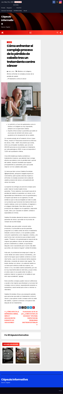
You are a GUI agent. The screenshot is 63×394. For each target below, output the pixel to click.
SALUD (25, 10)
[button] (57, 32)
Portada (3, 7)
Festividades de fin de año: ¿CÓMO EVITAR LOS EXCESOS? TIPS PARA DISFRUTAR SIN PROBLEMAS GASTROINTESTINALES (29, 318)
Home (60, 390)
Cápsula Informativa (7, 20)
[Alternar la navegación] (30, 32)
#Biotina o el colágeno (24, 71)
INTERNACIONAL (18, 10)
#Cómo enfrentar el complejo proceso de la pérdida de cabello (20, 75)
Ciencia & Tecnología (6, 10)
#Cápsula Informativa (18, 335)
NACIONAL (16, 5)
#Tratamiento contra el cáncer (17, 79)
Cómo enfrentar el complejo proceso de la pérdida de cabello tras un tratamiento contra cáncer (21, 56)
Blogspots (9, 7)
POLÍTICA (19, 7)
